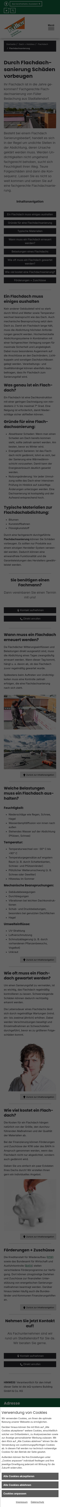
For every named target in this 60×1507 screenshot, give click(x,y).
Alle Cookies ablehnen (17, 1485)
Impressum (22, 1502)
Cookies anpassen (14, 1493)
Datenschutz (37, 1502)
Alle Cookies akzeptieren (18, 1476)
